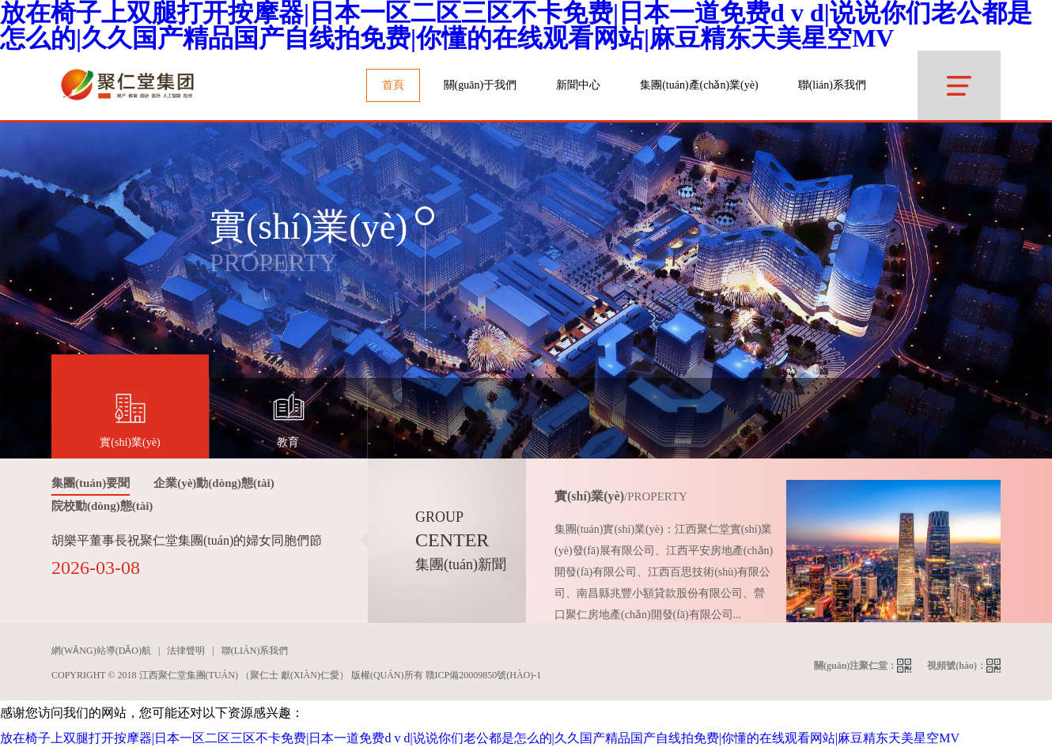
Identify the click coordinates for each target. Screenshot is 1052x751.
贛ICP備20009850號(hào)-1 (484, 675)
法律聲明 (186, 650)
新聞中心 (578, 85)
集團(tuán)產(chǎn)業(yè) (699, 85)
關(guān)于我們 (480, 85)
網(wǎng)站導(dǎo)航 (101, 650)
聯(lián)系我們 (832, 85)
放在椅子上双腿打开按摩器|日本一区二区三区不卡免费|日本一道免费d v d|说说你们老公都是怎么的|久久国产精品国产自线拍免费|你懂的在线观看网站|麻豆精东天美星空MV (479, 738)
